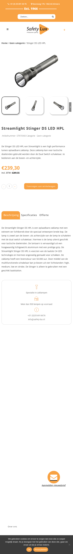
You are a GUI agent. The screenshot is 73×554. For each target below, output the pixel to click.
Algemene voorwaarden (17, 473)
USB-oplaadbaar (13, 398)
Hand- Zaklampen (14, 371)
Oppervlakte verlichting (17, 386)
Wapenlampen (12, 394)
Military (9, 432)
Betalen (9, 458)
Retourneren (11, 469)
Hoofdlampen (12, 374)
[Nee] (69, 544)
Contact (9, 454)
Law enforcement (14, 420)
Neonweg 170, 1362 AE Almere (20, 495)
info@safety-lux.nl (14, 503)
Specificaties (29, 215)
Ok (29, 549)
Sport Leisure (12, 435)
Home (4, 43)
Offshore (9, 424)
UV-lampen (11, 402)
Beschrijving (11, 215)
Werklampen (11, 382)
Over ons (12, 526)
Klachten (9, 465)
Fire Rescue (11, 428)
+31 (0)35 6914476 (14, 499)
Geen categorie (17, 43)
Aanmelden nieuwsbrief (17, 450)
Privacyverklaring (14, 477)
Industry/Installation (15, 416)
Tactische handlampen (16, 390)
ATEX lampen (12, 378)
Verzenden (10, 462)
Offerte (44, 215)
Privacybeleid (41, 549)
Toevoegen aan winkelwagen (41, 186)
